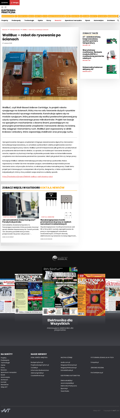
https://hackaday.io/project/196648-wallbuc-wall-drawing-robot (27, 176)
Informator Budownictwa (40, 370)
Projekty (5, 20)
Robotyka (38, 16)
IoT (16, 16)
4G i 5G (45, 16)
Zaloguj (14, 3)
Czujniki (86, 16)
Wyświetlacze (22, 16)
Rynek (87, 20)
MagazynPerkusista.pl (69, 368)
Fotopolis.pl (95, 362)
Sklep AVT (4, 387)
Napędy (68, 16)
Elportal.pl (64, 388)
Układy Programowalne (56, 16)
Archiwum (111, 20)
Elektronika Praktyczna (69, 386)
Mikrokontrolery (8, 16)
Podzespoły (16, 20)
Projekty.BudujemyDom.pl (40, 365)
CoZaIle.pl (34, 368)
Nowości (58, 20)
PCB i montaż (102, 16)
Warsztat (93, 16)
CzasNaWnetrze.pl (37, 376)
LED (81, 16)
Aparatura (75, 16)
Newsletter (5, 385)
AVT (114, 410)
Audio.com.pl (65, 362)
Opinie (40, 20)
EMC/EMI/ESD (112, 16)
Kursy (49, 20)
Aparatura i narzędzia (73, 20)
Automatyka (98, 20)
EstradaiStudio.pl (67, 370)
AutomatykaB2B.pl (67, 383)
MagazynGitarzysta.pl (69, 365)
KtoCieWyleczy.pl (97, 373)
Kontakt (3, 382)
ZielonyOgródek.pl (37, 373)
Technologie (29, 20)
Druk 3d (31, 16)
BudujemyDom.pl (37, 362)
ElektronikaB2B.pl (66, 381)
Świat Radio (65, 391)
